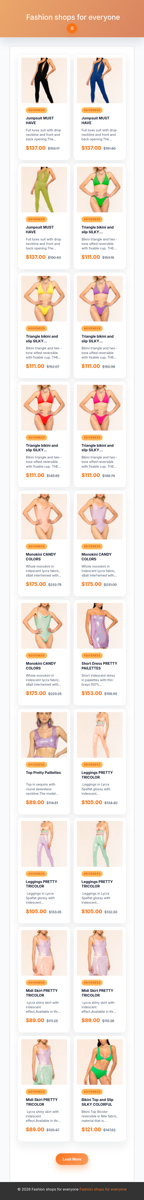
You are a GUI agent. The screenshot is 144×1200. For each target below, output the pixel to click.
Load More (72, 1159)
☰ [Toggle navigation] (72, 28)
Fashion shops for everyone (73, 17)
